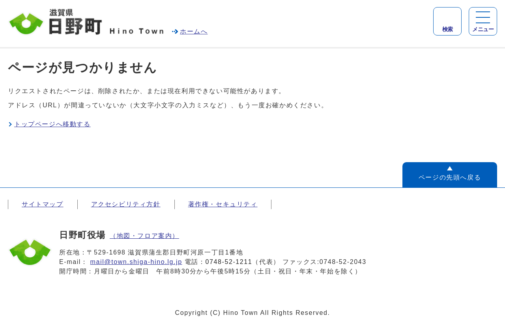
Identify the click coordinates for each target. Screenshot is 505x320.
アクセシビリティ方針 (126, 204)
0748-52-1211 (229, 261)
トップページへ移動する (52, 124)
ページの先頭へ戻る (450, 177)
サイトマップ (43, 204)
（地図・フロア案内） (144, 235)
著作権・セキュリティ (223, 204)
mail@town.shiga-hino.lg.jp (136, 261)
